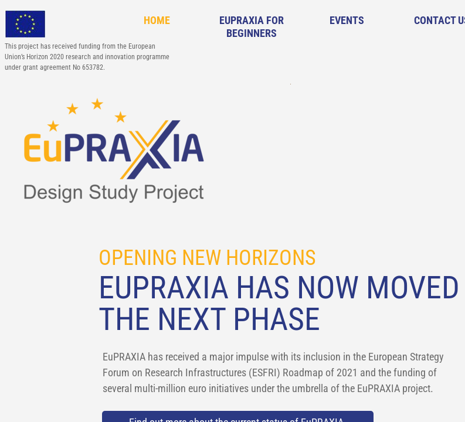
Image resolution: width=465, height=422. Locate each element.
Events (347, 20)
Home (157, 20)
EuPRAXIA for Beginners (251, 26)
